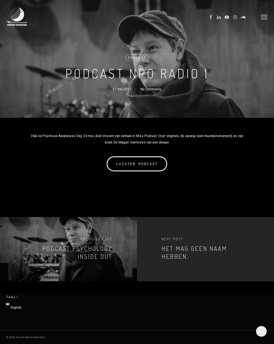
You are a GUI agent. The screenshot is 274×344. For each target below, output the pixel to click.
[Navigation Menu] (264, 17)
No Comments (151, 89)
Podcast (137, 57)
